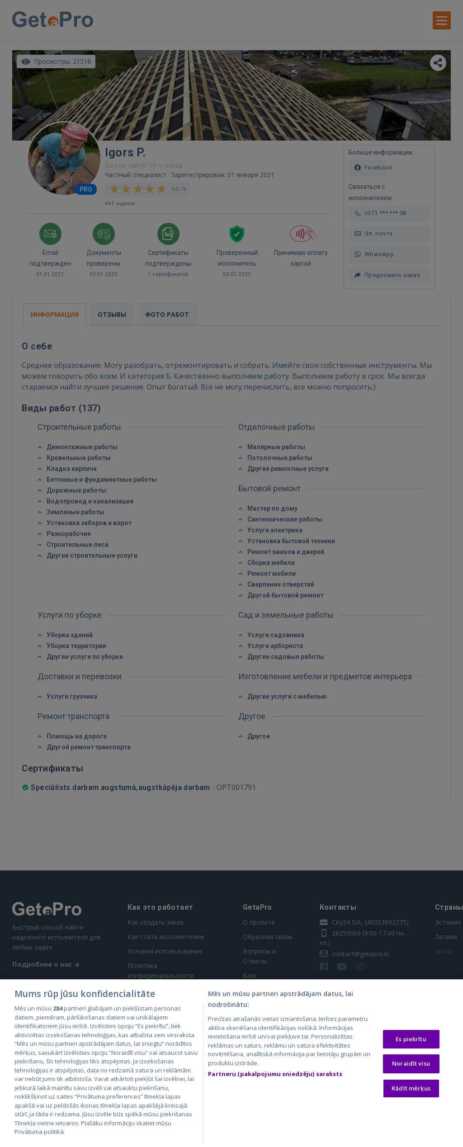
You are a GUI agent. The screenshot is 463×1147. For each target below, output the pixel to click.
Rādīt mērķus (411, 1089)
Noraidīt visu (411, 1064)
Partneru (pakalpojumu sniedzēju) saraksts (275, 1074)
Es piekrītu (411, 1039)
